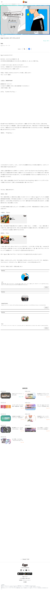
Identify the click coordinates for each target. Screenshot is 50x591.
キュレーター (24, 4)
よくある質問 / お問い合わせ (25, 578)
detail (46, 287)
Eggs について (25, 576)
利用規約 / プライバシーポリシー (25, 580)
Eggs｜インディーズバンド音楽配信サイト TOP (11, 4)
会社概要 (25, 582)
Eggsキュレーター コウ (5, 45)
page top (26, 559)
